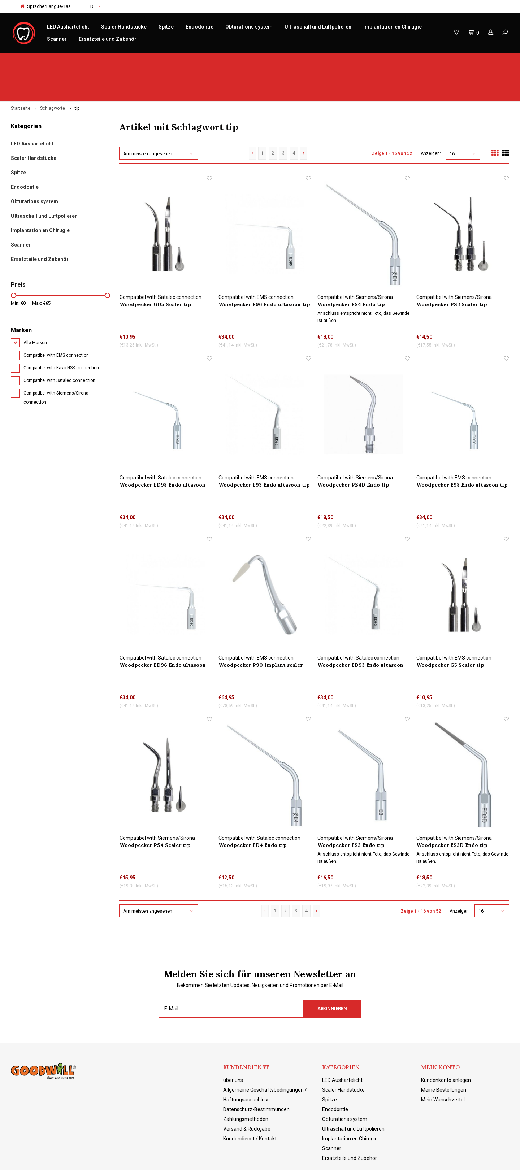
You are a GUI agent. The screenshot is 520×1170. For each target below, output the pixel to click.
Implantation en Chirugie (392, 27)
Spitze (166, 27)
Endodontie (199, 27)
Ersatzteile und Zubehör (107, 39)
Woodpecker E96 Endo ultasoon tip (264, 270)
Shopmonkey (175, 1159)
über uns (233, 1046)
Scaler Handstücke (124, 27)
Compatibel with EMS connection (56, 321)
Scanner (57, 39)
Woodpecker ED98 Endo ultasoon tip (162, 450)
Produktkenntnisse (307, 60)
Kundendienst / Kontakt (250, 1105)
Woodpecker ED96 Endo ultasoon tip (163, 631)
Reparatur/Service (173, 60)
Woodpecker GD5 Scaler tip (155, 270)
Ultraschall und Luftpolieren (318, 27)
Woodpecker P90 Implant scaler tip (260, 631)
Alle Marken (35, 308)
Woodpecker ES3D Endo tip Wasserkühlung (452, 811)
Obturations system (249, 27)
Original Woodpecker (38, 60)
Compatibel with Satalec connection (59, 346)
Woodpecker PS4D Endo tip (353, 450)
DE (95, 6)
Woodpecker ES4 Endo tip (351, 270)
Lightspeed (124, 1159)
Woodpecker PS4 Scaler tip (155, 811)
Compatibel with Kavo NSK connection (61, 333)
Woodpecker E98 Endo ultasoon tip (462, 450)
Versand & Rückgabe (246, 1095)
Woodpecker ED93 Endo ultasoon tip (360, 631)
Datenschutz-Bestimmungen (256, 1075)
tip (77, 74)
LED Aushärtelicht (68, 27)
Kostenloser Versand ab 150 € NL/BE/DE (462, 60)
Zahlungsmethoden (245, 1085)
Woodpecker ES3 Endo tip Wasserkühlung (351, 811)
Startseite (20, 74)
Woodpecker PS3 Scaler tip (451, 270)
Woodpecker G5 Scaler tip (450, 631)
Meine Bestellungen (443, 1056)
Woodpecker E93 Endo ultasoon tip (264, 450)
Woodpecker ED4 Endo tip (252, 811)
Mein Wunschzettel (443, 1066)
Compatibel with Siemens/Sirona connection (55, 364)
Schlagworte (52, 74)
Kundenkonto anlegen (446, 1046)
